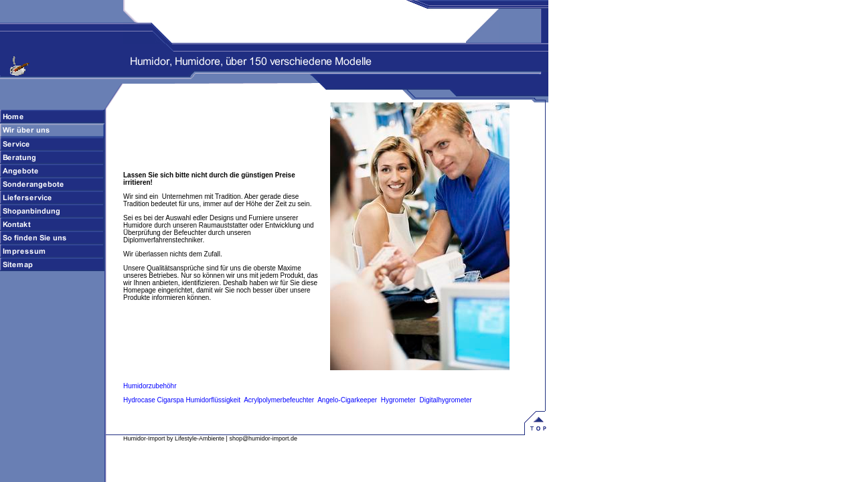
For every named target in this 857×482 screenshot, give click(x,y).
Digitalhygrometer (446, 400)
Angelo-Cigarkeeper (347, 400)
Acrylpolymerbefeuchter (279, 400)
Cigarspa (170, 400)
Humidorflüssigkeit (212, 400)
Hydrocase (139, 400)
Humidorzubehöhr (150, 386)
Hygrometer (398, 400)
